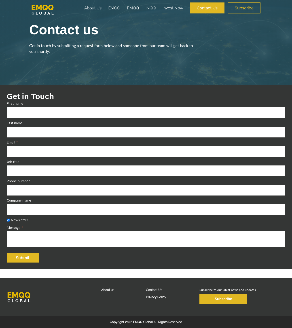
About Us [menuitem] (93, 8)
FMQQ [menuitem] (133, 8)
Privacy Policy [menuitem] (156, 297)
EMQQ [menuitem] (114, 8)
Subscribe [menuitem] (244, 8)
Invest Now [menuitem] (173, 8)
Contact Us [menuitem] (207, 8)
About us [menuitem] (107, 290)
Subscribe (223, 299)
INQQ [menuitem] (151, 8)
